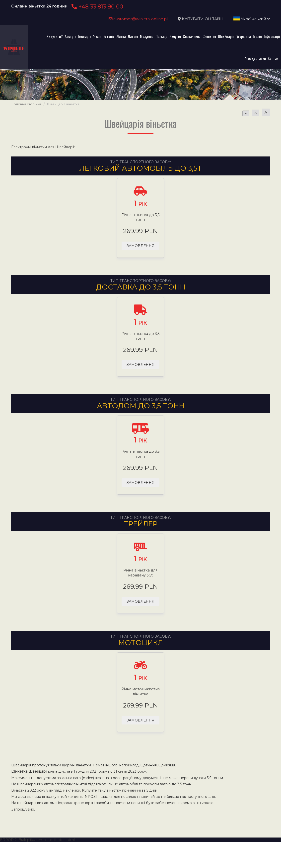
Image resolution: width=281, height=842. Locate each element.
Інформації (272, 36)
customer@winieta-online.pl (138, 18)
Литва (121, 36)
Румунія (175, 36)
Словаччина (192, 36)
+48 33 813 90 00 (96, 6)
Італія (257, 36)
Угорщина (243, 36)
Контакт (274, 58)
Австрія (70, 36)
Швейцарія (226, 36)
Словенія (209, 36)
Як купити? (55, 36)
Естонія (109, 36)
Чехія (97, 36)
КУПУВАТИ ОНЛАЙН (202, 18)
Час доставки (255, 58)
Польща (161, 36)
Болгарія (84, 36)
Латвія (133, 36)
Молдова (146, 36)
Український (251, 18)
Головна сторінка (26, 104)
